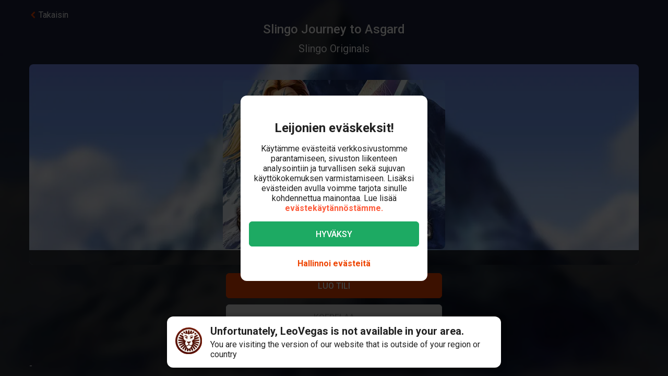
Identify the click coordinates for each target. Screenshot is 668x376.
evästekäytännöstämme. (334, 208)
